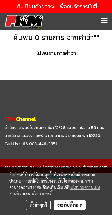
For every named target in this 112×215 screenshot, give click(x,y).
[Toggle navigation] (104, 21)
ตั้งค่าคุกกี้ (38, 205)
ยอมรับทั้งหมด (69, 205)
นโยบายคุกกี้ (42, 193)
